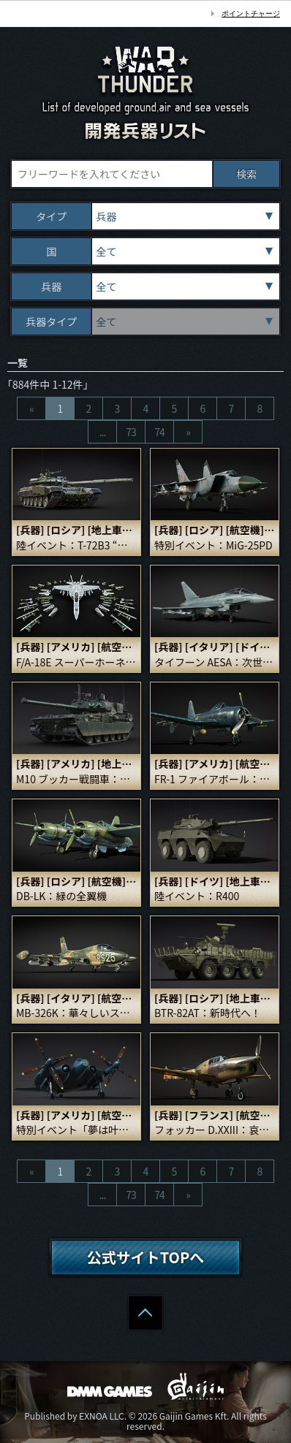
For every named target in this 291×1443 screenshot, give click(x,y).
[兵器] (30, 529)
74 (159, 431)
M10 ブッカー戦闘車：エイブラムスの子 (76, 779)
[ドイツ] (254, 646)
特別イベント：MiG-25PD (213, 545)
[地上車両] (112, 529)
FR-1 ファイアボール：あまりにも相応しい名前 (214, 779)
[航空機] (245, 529)
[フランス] (209, 1115)
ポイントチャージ (251, 13)
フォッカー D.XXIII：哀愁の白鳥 (214, 1130)
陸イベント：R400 (196, 896)
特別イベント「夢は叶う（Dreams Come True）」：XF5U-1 (76, 1130)
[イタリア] (209, 646)
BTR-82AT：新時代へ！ (207, 1013)
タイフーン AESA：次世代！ (214, 662)
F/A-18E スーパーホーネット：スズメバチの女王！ (76, 662)
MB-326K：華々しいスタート (76, 1013)
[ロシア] (66, 529)
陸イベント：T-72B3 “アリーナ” (76, 545)
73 (131, 431)
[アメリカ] (71, 646)
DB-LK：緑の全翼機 (61, 896)
